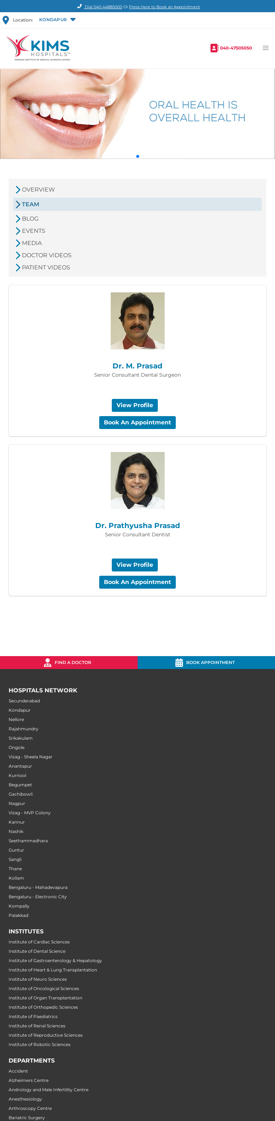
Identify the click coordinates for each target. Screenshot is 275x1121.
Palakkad (18, 915)
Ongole (16, 747)
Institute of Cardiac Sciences (39, 942)
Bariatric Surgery (27, 1117)
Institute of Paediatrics (33, 1016)
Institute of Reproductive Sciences (46, 1035)
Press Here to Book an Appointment (164, 6)
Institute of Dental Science (37, 951)
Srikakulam (21, 738)
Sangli (15, 859)
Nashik (16, 831)
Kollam (16, 878)
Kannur (17, 822)
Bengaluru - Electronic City (38, 896)
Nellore (16, 719)
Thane (15, 868)
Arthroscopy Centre (30, 1108)
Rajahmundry (23, 728)
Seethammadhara (28, 840)
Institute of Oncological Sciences (44, 988)
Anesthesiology (25, 1099)
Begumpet (20, 784)
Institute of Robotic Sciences (39, 1044)
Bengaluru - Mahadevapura (38, 887)
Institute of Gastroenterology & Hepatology (55, 960)
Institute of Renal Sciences (37, 1025)
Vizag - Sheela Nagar (30, 756)
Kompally (19, 906)
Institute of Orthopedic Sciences (43, 1007)
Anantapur (20, 766)
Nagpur (17, 803)
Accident (18, 1071)
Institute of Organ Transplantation (45, 997)
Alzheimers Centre (29, 1080)
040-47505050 (236, 48)
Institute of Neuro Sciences (38, 979)
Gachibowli (21, 794)
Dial (98, 6)
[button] (57, 20)
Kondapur (20, 710)
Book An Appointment (137, 422)
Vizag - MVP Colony (30, 812)
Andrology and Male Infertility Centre (48, 1089)
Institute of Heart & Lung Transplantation (53, 969)
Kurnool (17, 775)
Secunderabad (24, 700)
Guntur (16, 850)
